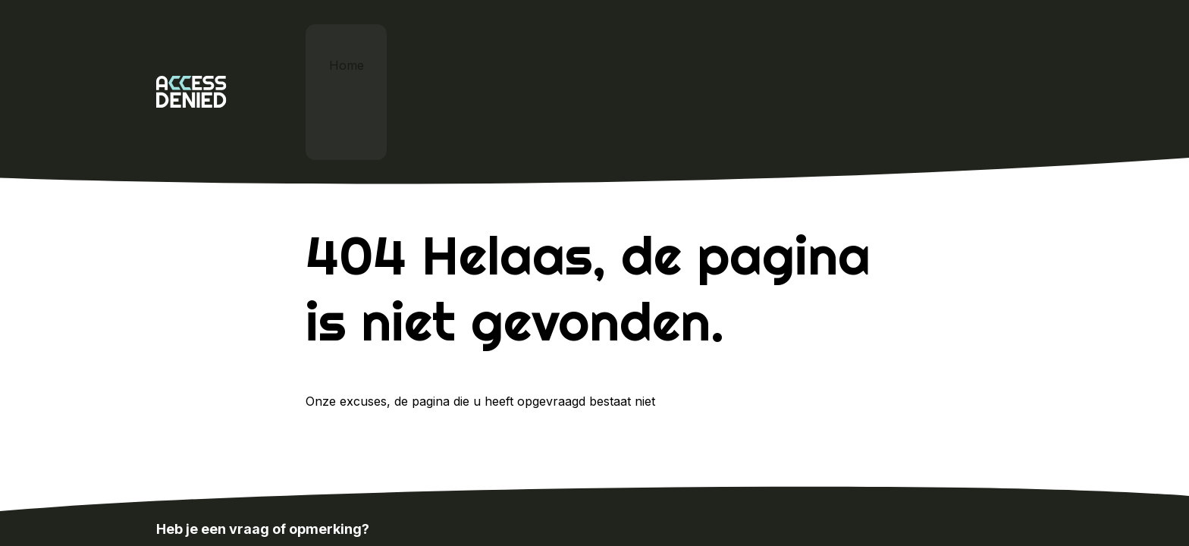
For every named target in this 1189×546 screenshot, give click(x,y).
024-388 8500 (217, 467)
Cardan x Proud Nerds (629, 45)
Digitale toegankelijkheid (466, 45)
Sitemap (1010, 505)
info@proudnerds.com (389, 467)
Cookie (944, 505)
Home (350, 45)
